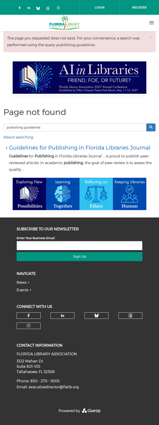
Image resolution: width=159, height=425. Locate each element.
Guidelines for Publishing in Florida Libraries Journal (79, 147)
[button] (151, 37)
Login (99, 7)
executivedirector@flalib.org (54, 387)
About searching (18, 137)
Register (139, 7)
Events (22, 290)
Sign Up (79, 256)
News (21, 282)
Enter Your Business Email (36, 238)
